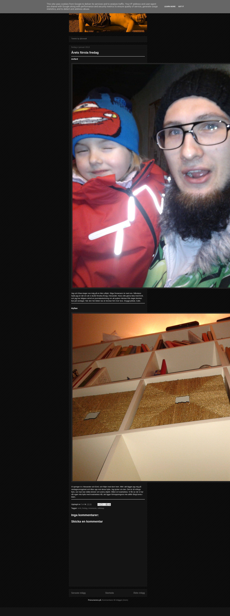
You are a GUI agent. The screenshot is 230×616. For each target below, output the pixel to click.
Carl (83, 504)
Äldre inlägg (139, 593)
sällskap (101, 508)
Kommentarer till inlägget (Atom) (115, 600)
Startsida (109, 593)
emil (79, 508)
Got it (181, 6)
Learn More (169, 6)
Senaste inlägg (78, 593)
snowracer (92, 508)
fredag (84, 508)
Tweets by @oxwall (79, 39)
